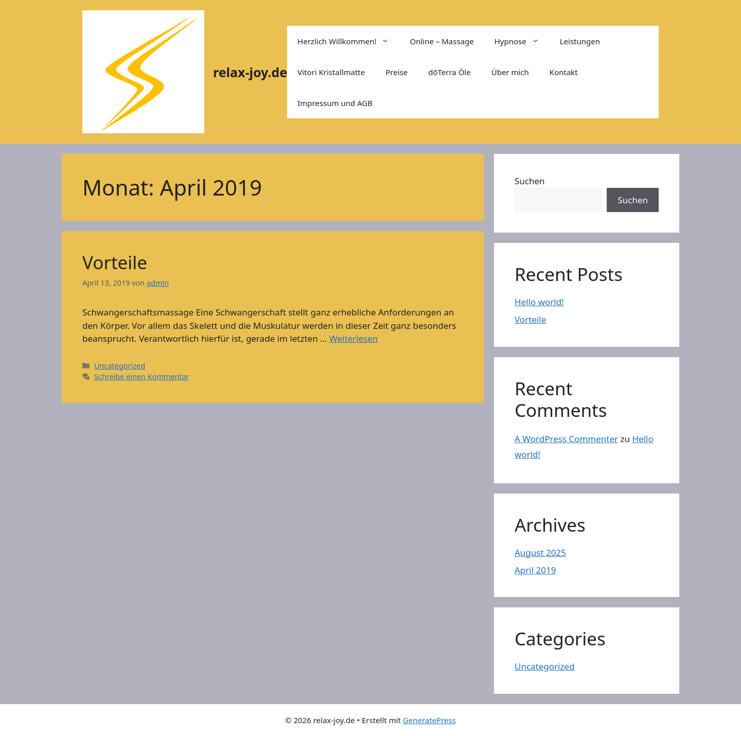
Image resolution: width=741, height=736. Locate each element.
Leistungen (580, 41)
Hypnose (522, 41)
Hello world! (539, 302)
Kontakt (564, 72)
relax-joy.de (250, 72)
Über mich (510, 72)
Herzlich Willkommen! (348, 41)
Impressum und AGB (335, 103)
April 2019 (535, 570)
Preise (396, 72)
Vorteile (114, 262)
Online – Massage (441, 41)
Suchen (530, 181)
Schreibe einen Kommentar (141, 376)
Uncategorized (119, 366)
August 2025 (540, 552)
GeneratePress (429, 720)
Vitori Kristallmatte (331, 72)
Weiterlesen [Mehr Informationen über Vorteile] (353, 338)
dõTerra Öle (449, 72)
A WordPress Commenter (566, 439)
